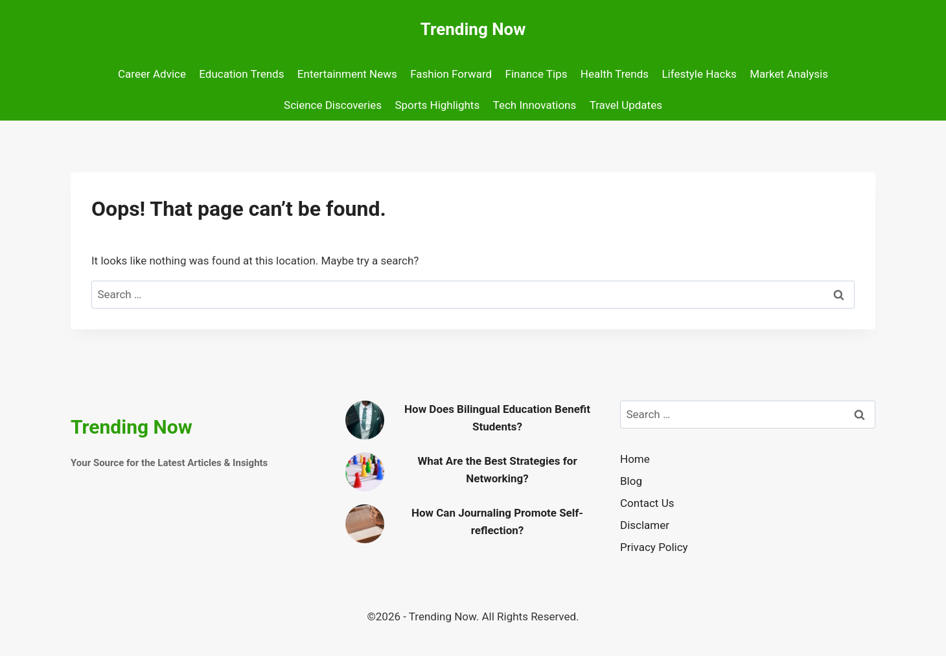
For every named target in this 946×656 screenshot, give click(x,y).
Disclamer (644, 525)
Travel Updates (626, 105)
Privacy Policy (654, 547)
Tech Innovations (535, 105)
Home (635, 458)
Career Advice (152, 73)
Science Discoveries (333, 105)
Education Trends (241, 73)
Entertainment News (347, 73)
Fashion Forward (451, 73)
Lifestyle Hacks (699, 73)
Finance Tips (536, 73)
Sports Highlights (437, 105)
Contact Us (647, 503)
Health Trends (615, 73)
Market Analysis (789, 73)
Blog (631, 480)
